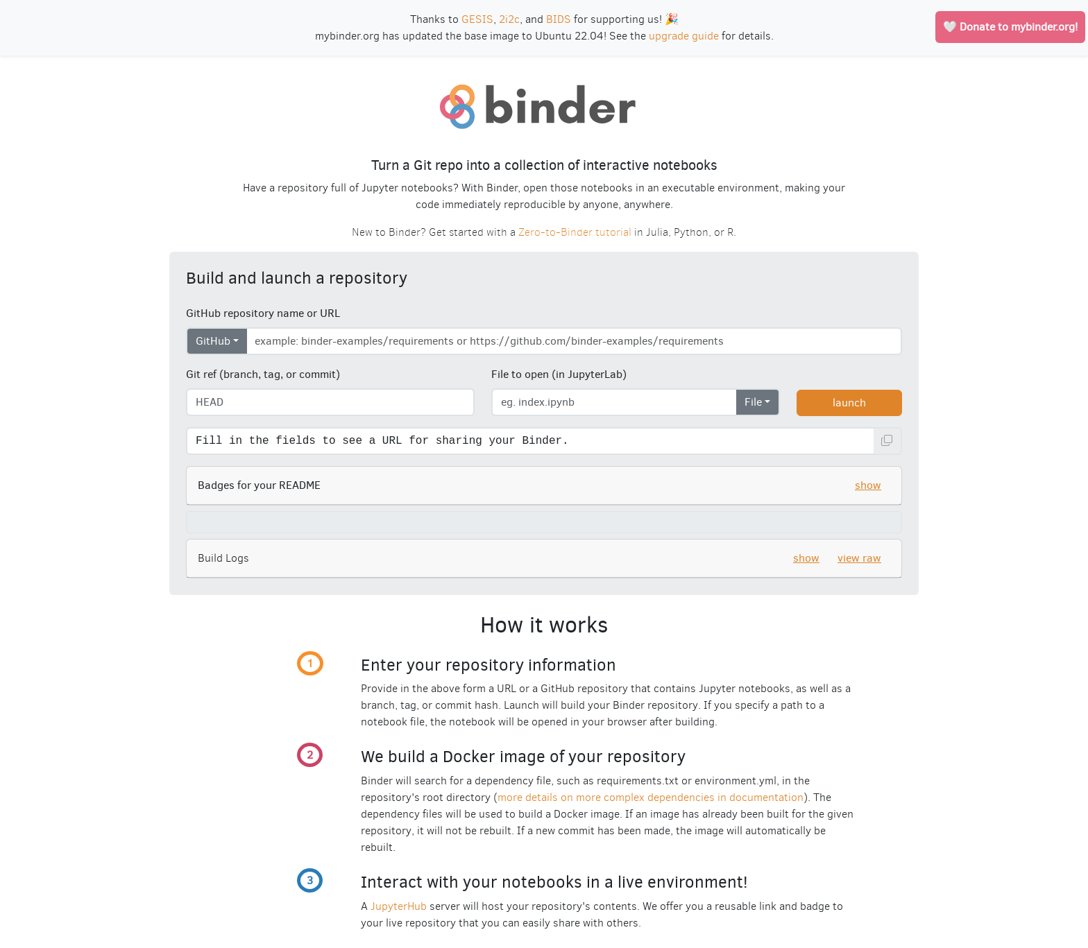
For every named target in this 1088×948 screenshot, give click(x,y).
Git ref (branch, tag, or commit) (263, 374)
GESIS (477, 19)
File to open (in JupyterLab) (559, 374)
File (753, 402)
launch (849, 402)
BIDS (558, 19)
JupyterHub (399, 906)
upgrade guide (684, 35)
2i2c (509, 19)
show (868, 485)
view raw (859, 558)
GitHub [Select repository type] (213, 341)
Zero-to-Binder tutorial (574, 232)
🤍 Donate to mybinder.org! (1010, 26)
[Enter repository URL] (574, 341)
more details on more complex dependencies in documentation (651, 797)
